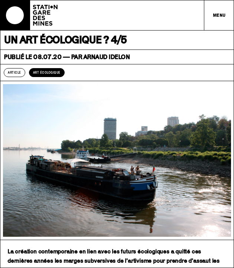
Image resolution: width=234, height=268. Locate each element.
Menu (219, 15)
